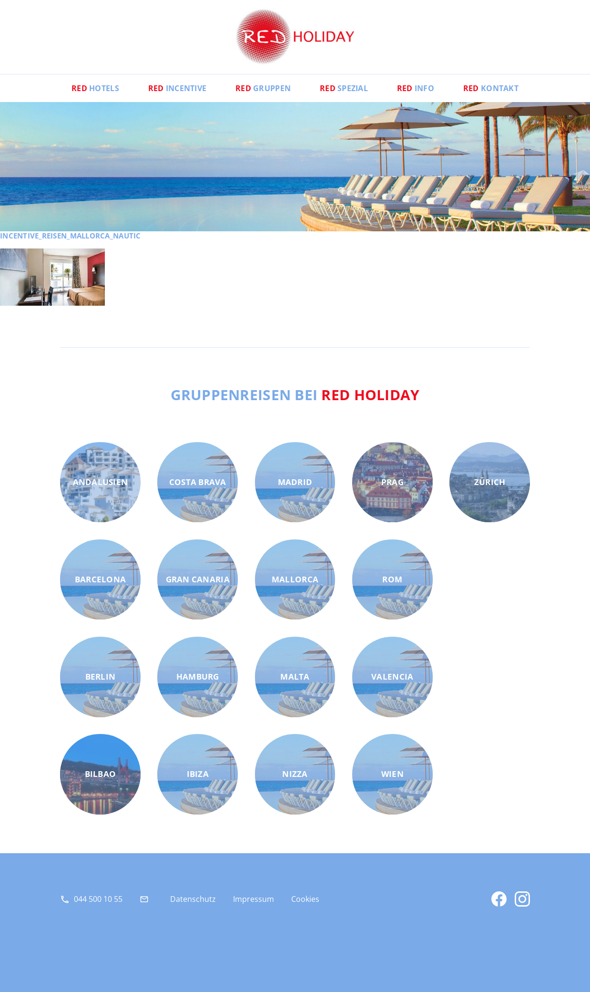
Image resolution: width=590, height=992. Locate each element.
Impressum (253, 899)
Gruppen (263, 88)
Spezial (344, 88)
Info (415, 88)
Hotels (95, 88)
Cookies (305, 899)
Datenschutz (193, 899)
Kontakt (491, 88)
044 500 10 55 (98, 899)
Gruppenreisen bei (295, 394)
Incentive (177, 88)
